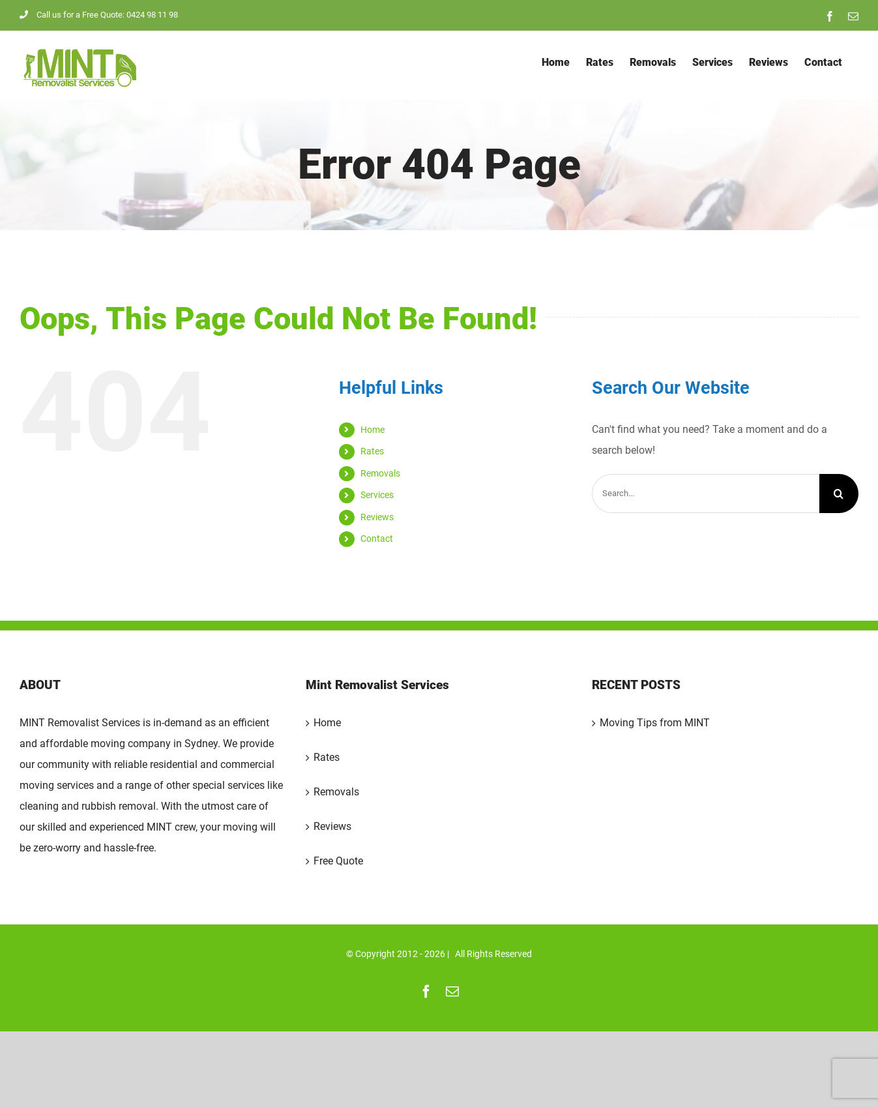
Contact (376, 538)
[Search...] (705, 493)
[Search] (838, 493)
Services (377, 495)
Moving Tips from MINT (655, 722)
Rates (372, 451)
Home (372, 429)
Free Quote (338, 861)
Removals (380, 473)
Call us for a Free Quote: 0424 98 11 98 (99, 15)
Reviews (377, 517)
